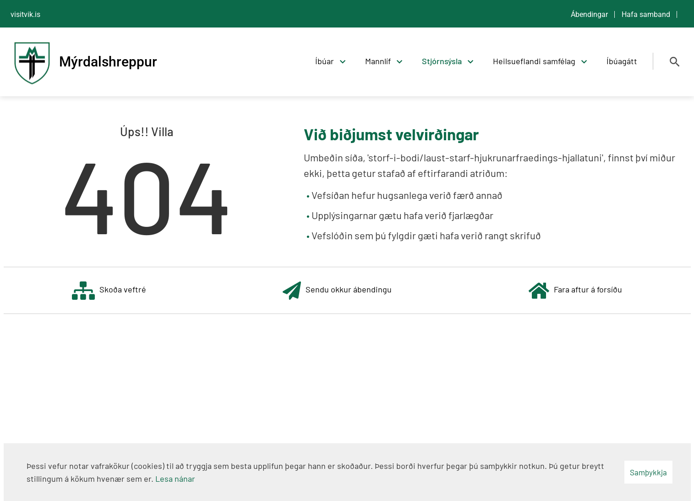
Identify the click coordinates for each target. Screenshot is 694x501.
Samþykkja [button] (648, 472)
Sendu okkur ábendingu (337, 290)
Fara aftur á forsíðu (575, 290)
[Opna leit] (675, 62)
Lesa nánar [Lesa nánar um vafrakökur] (175, 478)
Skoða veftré (109, 290)
